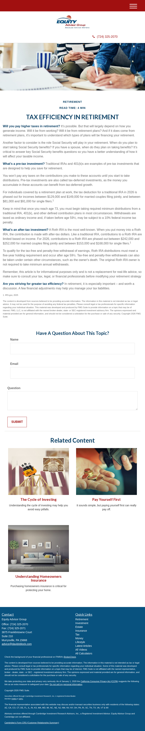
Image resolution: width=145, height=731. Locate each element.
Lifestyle (80, 642)
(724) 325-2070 (105, 36)
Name (14, 339)
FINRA (14, 699)
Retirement (81, 619)
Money (79, 638)
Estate (79, 626)
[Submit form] (17, 422)
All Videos (81, 649)
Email (14, 363)
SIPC (21, 699)
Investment (81, 623)
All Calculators (83, 653)
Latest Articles (83, 645)
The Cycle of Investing (38, 499)
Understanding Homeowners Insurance (38, 578)
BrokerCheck (70, 657)
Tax (77, 634)
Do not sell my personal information (66, 684)
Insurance (81, 630)
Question (13, 388)
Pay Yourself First (106, 499)
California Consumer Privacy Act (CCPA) (99, 681)
